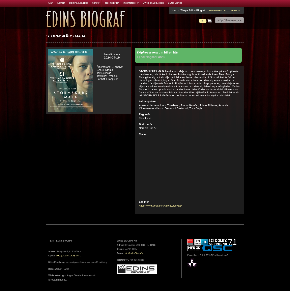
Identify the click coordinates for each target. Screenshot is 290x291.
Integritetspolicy (131, 3)
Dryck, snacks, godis (153, 3)
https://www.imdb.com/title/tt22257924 (160, 205)
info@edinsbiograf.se (134, 253)
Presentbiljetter (111, 3)
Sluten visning (175, 3)
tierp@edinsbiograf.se (68, 255)
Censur (95, 3)
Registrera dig (217, 10)
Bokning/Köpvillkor (78, 3)
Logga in (235, 10)
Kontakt (61, 3)
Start (50, 3)
